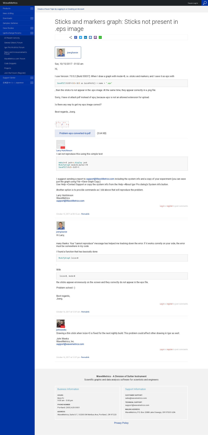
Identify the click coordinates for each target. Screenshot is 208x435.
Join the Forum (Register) (15, 73)
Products (7, 9)
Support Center (9, 78)
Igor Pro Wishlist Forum (14, 47)
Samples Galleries (10, 23)
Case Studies (8, 28)
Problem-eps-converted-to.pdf (75, 133)
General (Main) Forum (13, 43)
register (170, 206)
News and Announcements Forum (15, 53)
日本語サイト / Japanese (13, 83)
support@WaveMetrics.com (100, 179)
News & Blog (8, 13)
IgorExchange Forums (12, 33)
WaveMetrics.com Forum (14, 59)
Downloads (7, 18)
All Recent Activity (12, 38)
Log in (162, 206)
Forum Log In (193, 3)
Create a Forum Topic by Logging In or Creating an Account (61, 9)
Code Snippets (10, 63)
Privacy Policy (121, 423)
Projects (7, 68)
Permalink (85, 214)
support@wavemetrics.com (70, 344)
